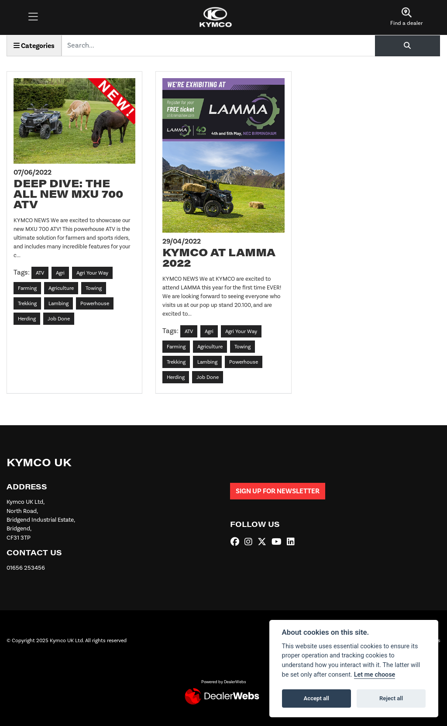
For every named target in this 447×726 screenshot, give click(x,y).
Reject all (391, 698)
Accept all (316, 698)
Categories (34, 45)
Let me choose (374, 674)
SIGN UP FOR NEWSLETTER (278, 491)
